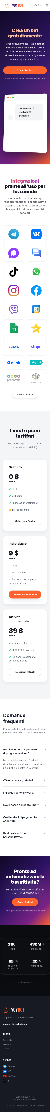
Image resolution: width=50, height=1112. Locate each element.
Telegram (10, 1066)
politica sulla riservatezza (16, 1105)
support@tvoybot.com (15, 1024)
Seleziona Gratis (25, 521)
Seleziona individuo (25, 594)
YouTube (9, 1076)
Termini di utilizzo (37, 1105)
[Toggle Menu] (47, 5)
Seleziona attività (25, 672)
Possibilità (7, 1040)
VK (7, 1071)
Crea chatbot (25, 70)
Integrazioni (8, 1044)
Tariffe (6, 1048)
